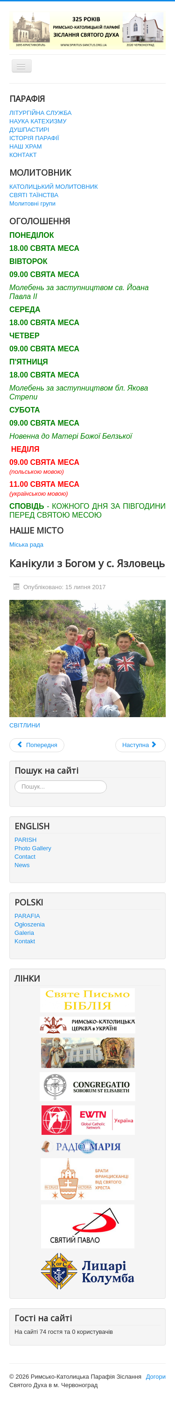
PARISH (25, 839)
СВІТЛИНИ (24, 725)
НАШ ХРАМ (25, 146)
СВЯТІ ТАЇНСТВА (33, 195)
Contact (24, 856)
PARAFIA (27, 915)
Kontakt (24, 941)
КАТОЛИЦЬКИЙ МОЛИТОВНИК (53, 186)
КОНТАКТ (23, 154)
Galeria (24, 932)
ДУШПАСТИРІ (29, 129)
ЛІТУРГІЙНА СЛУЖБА (40, 112)
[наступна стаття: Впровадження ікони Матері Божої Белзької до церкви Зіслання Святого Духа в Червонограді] (140, 745)
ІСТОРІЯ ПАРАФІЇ (34, 138)
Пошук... (14, 780)
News (22, 865)
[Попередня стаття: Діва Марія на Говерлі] (36, 745)
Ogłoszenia (29, 924)
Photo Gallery (32, 848)
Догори (156, 1376)
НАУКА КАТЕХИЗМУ (37, 121)
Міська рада (26, 544)
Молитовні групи (32, 203)
